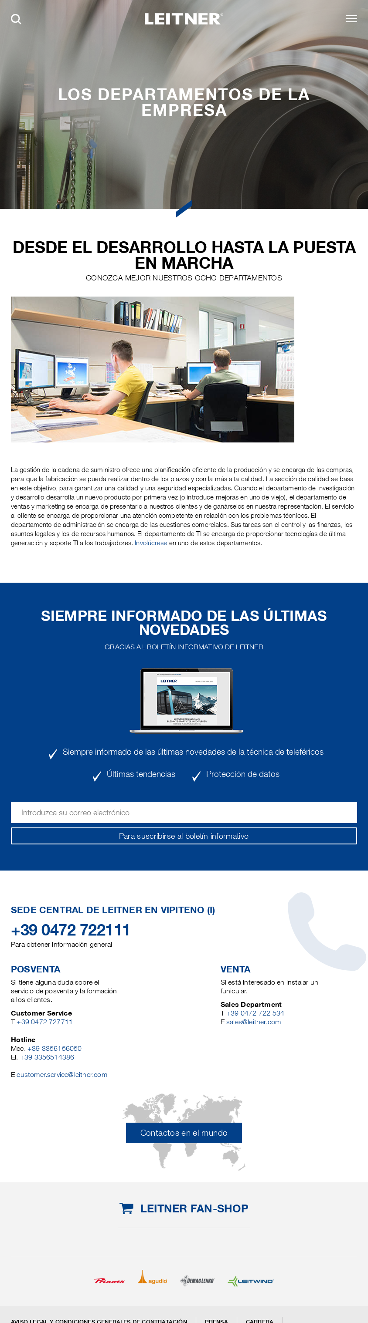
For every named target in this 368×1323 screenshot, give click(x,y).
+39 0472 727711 (45, 1022)
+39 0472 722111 (71, 929)
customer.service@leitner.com (62, 1074)
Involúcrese (151, 543)
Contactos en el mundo (184, 1133)
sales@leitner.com (253, 1022)
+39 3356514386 (47, 1057)
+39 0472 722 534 (255, 1013)
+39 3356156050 (54, 1048)
